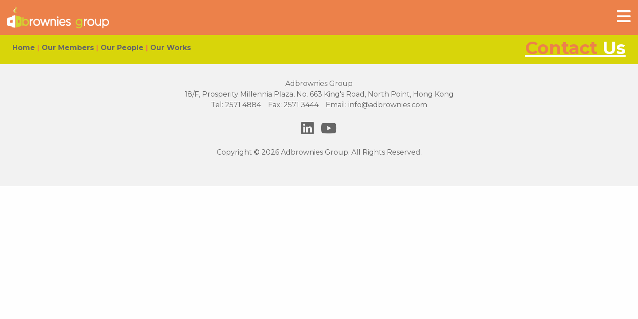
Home (23, 47)
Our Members (68, 47)
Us (575, 47)
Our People (122, 47)
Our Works (170, 47)
